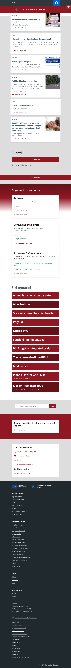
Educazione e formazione (19, 545)
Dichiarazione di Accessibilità (20, 657)
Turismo (14, 563)
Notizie (14, 577)
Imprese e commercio (18, 551)
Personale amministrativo (19, 511)
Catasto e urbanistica (18, 540)
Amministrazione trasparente (21, 637)
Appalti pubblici (16, 534)
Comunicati (15, 580)
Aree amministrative (18, 499)
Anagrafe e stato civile (18, 531)
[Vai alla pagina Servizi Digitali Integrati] (19, 69)
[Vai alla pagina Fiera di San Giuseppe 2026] (20, 111)
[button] (68, 7)
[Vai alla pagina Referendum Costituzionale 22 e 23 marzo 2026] (19, 27)
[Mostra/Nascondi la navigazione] (2, 9)
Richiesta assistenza (18, 631)
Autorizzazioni (16, 537)
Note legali (15, 654)
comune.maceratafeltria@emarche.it (26, 618)
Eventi (14, 596)
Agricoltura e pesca (17, 525)
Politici (14, 508)
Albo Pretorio (16, 640)
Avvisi (13, 583)
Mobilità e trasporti (17, 554)
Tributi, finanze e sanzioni (19, 560)
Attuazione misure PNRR (19, 634)
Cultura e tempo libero (18, 543)
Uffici (13, 502)
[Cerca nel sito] (57, 9)
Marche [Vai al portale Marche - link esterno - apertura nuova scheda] (14, 3)
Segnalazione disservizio (19, 628)
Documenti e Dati (17, 514)
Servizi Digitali (16, 645)
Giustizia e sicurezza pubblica (20, 548)
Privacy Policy (16, 651)
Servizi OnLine (16, 642)
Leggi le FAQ (15, 622)
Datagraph (56, 665)
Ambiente (15, 528)
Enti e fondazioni (17, 505)
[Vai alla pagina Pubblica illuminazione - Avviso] (19, 93)
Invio (52, 406)
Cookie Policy (16, 648)
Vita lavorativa (16, 566)
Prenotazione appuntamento (20, 625)
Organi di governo (17, 497)
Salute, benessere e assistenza (21, 557)
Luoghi (14, 593)
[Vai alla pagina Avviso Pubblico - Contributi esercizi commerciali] (20, 50)
